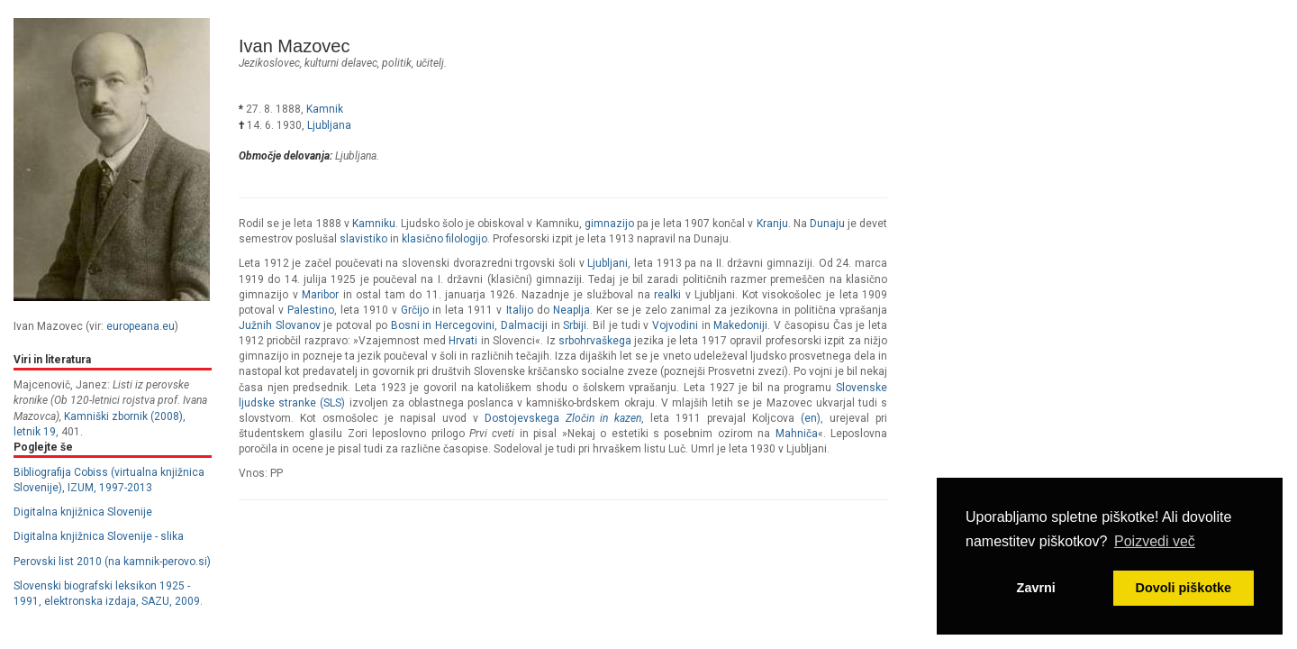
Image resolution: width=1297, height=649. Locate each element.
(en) (811, 418)
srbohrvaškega (594, 340)
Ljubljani (607, 263)
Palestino (310, 310)
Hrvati (463, 340)
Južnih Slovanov (280, 325)
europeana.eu (140, 326)
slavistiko (363, 239)
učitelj (430, 63)
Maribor (320, 294)
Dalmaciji (524, 325)
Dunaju (827, 223)
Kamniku (373, 223)
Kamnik (324, 109)
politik (397, 63)
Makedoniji (740, 325)
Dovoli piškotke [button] (1183, 587)
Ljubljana (329, 125)
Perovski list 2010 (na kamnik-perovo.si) (112, 561)
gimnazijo (609, 223)
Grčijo (415, 310)
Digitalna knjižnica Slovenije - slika (99, 536)
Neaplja (571, 310)
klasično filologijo (444, 239)
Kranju (772, 223)
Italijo (519, 310)
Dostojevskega (522, 418)
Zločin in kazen (604, 418)
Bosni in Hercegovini (442, 325)
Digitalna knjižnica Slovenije (83, 512)
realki (667, 294)
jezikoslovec (269, 63)
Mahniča (796, 433)
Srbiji (574, 325)
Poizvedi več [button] (1154, 541)
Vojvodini (675, 325)
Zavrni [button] (1036, 587)
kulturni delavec (340, 63)
